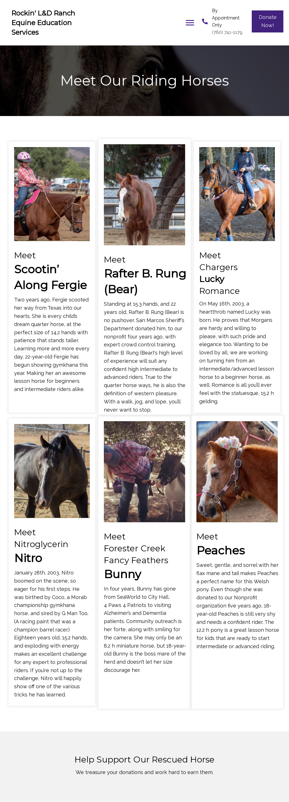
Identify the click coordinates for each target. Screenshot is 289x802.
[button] (189, 23)
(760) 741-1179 (227, 32)
